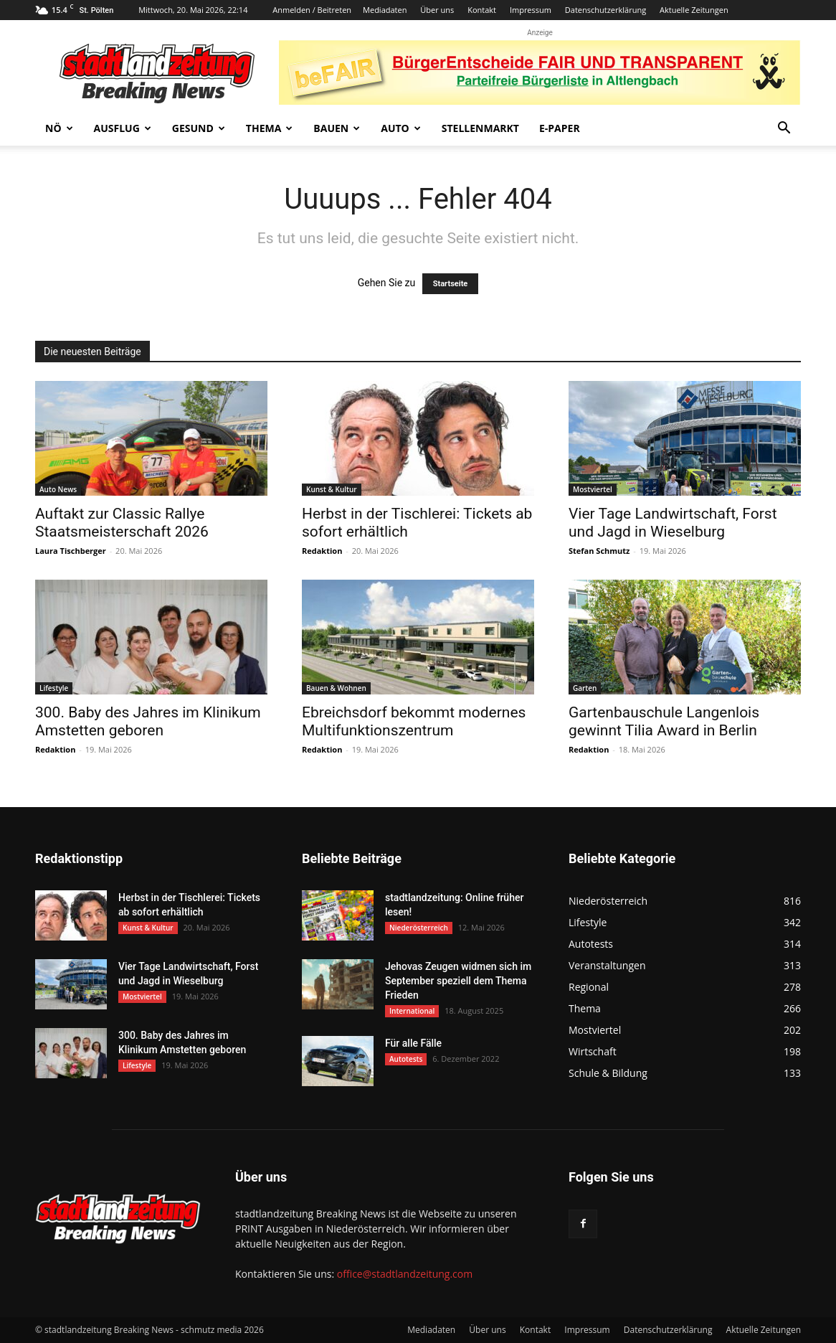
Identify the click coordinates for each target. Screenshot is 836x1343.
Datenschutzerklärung (605, 9)
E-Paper (559, 128)
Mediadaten (385, 9)
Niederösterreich (418, 928)
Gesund (198, 128)
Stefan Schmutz (599, 550)
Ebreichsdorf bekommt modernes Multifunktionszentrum (414, 721)
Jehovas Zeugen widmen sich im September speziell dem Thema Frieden (458, 981)
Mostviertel (592, 489)
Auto (401, 128)
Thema (269, 128)
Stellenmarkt (480, 128)
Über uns (437, 9)
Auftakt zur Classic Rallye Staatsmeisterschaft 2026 (122, 522)
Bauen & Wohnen (336, 688)
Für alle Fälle (413, 1043)
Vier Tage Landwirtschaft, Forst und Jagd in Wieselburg (673, 522)
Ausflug (122, 128)
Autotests (405, 1059)
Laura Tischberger (70, 550)
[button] (783, 129)
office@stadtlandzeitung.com (404, 1274)
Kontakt (481, 9)
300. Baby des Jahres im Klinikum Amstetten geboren (148, 721)
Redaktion (322, 550)
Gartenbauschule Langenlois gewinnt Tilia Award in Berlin (664, 721)
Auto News (58, 489)
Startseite (450, 283)
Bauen (336, 128)
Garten (585, 688)
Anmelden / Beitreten (311, 9)
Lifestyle (53, 688)
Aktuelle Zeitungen (694, 9)
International (411, 1011)
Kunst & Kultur (331, 489)
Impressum (530, 9)
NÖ (59, 128)
